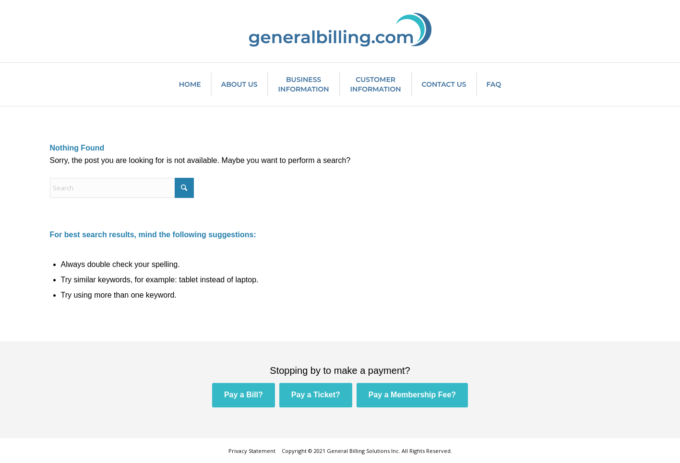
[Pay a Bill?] (243, 395)
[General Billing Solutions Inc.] (340, 31)
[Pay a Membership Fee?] (412, 395)
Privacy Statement (251, 450)
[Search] (122, 188)
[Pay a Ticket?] (315, 395)
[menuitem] (190, 84)
